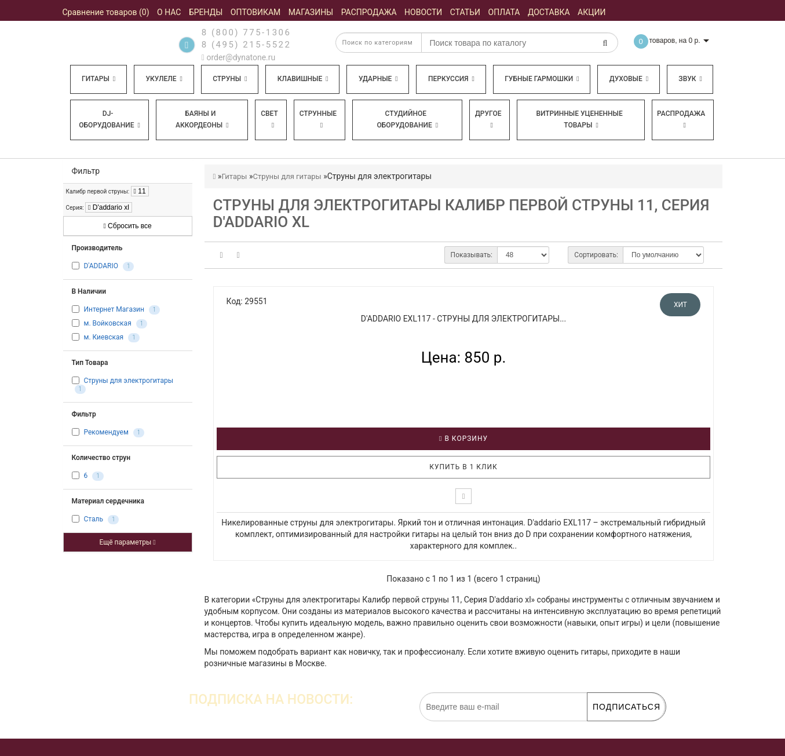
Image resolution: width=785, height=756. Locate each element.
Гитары (98, 79)
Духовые (628, 79)
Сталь (93, 520)
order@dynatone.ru (238, 57)
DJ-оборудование (109, 119)
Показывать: (471, 255)
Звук (690, 79)
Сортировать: (596, 255)
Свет (269, 119)
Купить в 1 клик (463, 467)
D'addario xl (108, 207)
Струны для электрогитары (128, 381)
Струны (230, 79)
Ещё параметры (127, 542)
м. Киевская (103, 337)
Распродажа (681, 119)
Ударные (378, 79)
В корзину (463, 438)
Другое (488, 119)
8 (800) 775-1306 (246, 32)
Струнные (318, 119)
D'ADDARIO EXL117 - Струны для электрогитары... (463, 318)
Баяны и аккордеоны (202, 119)
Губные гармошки (542, 79)
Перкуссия (451, 79)
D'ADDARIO (100, 266)
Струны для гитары (287, 176)
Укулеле (163, 79)
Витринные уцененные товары (579, 119)
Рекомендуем (105, 433)
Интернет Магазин (113, 309)
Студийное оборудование (408, 119)
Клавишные (303, 79)
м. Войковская (107, 323)
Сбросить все (127, 226)
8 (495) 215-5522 (246, 44)
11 (140, 191)
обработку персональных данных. (610, 727)
